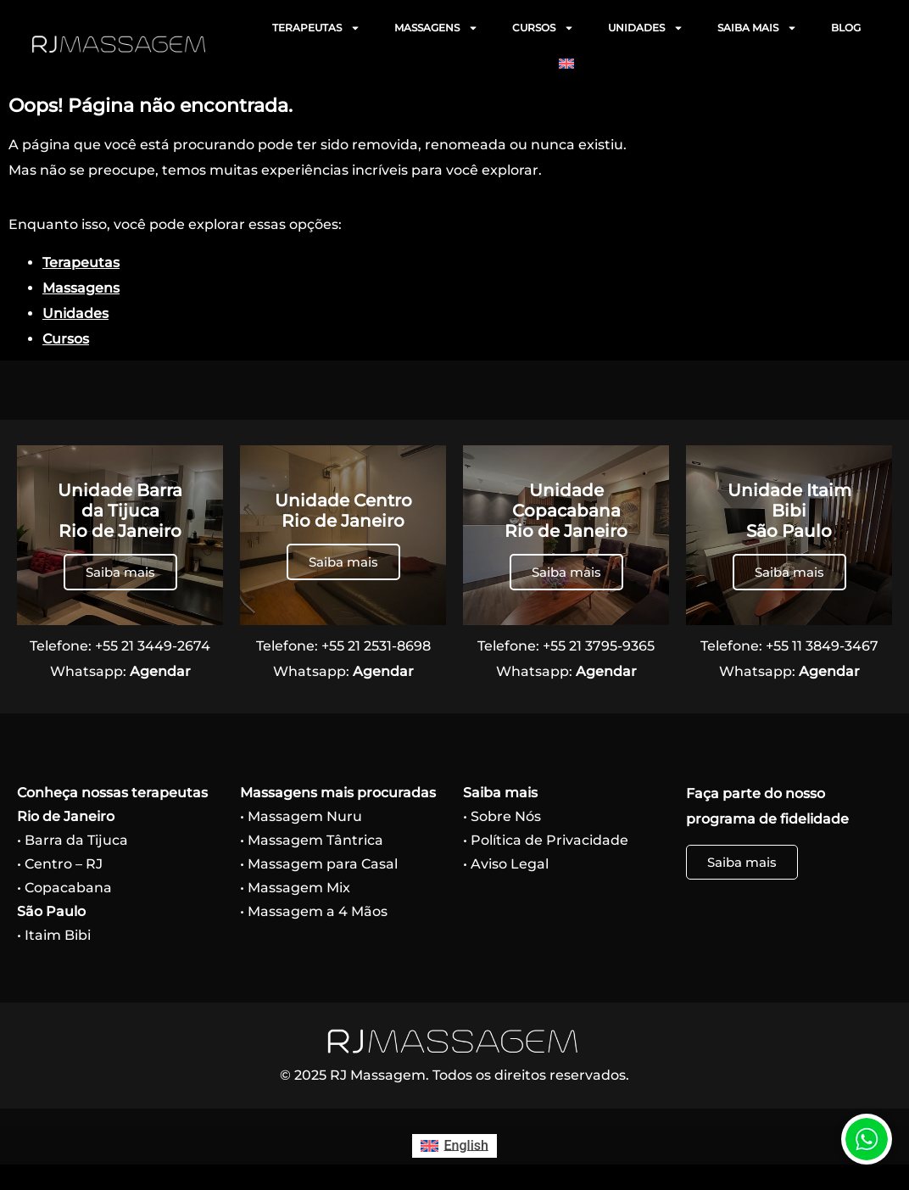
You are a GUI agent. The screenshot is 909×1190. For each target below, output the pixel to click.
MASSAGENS (436, 28)
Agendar (160, 671)
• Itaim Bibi (54, 935)
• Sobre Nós (502, 816)
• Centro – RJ (60, 864)
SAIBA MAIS (757, 28)
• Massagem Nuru (301, 816)
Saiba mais (120, 572)
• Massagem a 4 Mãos (314, 911)
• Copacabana (64, 888)
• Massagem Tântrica (311, 840)
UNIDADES (645, 28)
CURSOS (543, 28)
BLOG (846, 27)
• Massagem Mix (295, 888)
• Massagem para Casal (319, 864)
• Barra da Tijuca (72, 840)
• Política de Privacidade (545, 840)
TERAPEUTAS (316, 28)
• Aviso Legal (506, 864)
